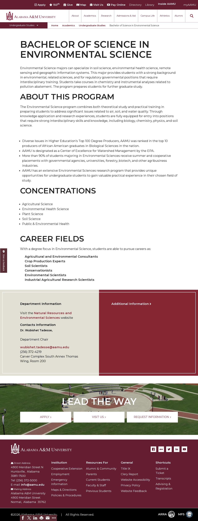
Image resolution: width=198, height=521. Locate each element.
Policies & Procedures (66, 495)
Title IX (125, 468)
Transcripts (163, 478)
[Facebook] (153, 449)
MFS (185, 514)
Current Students (98, 479)
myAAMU (189, 4)
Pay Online (116, 4)
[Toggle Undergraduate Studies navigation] (23, 25)
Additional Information (130, 304)
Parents (91, 474)
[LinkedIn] (176, 449)
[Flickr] (161, 449)
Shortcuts (163, 462)
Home (54, 25)
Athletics (165, 15)
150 (54, 4)
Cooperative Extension (66, 468)
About (75, 15)
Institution (59, 462)
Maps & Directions (64, 490)
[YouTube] (184, 449)
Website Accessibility (135, 479)
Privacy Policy (130, 485)
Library (149, 4)
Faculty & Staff (96, 485)
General (127, 462)
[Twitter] (169, 449)
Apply (40, 4)
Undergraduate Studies (92, 25)
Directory (135, 4)
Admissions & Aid (126, 15)
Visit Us (96, 4)
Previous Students (98, 491)
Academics (90, 15)
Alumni (179, 15)
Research (106, 15)
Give (68, 4)
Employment (60, 474)
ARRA (166, 514)
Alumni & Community (101, 468)
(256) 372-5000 (26, 480)
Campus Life (148, 15)
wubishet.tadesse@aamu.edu (44, 347)
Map (81, 4)
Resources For (97, 462)
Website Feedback (134, 491)
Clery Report (129, 474)
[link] (23, 518)
